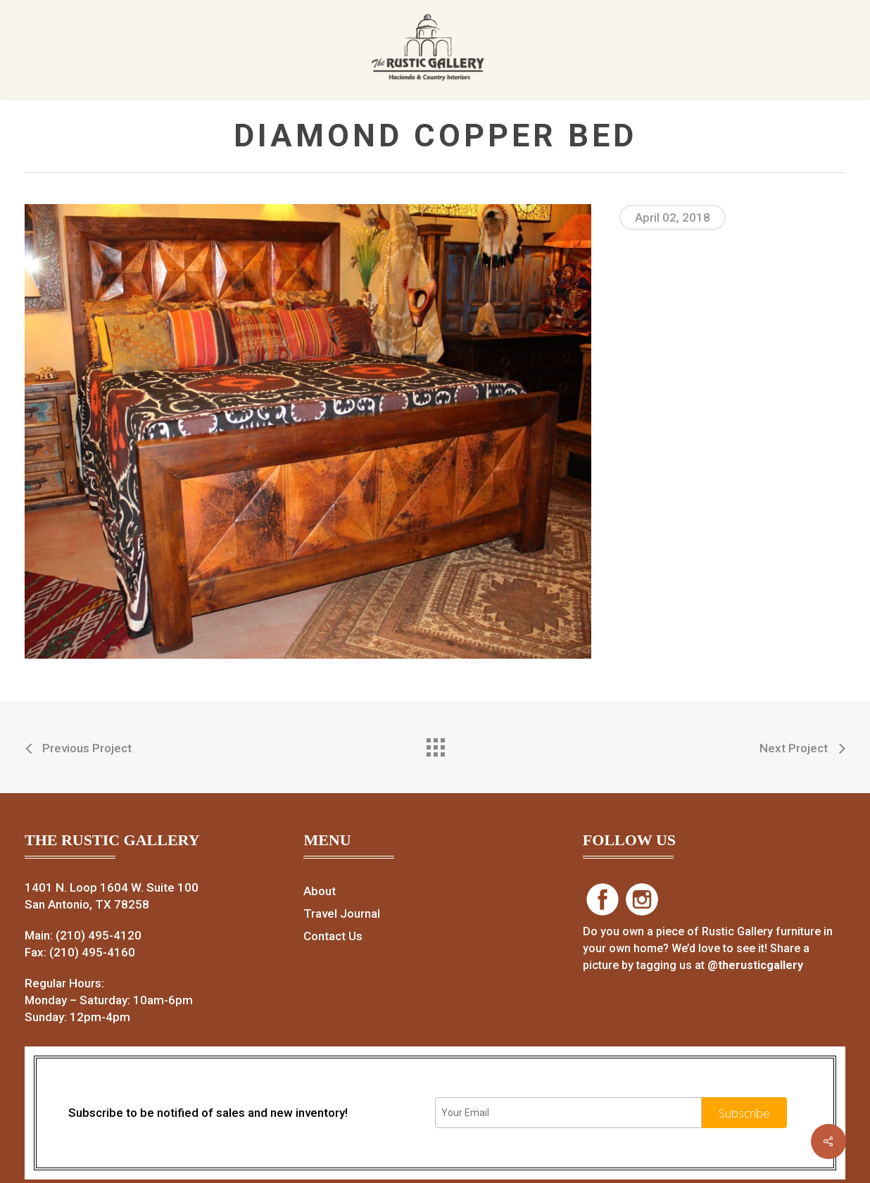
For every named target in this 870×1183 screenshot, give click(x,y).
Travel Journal (341, 913)
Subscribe (744, 1113)
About (319, 891)
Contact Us (332, 936)
